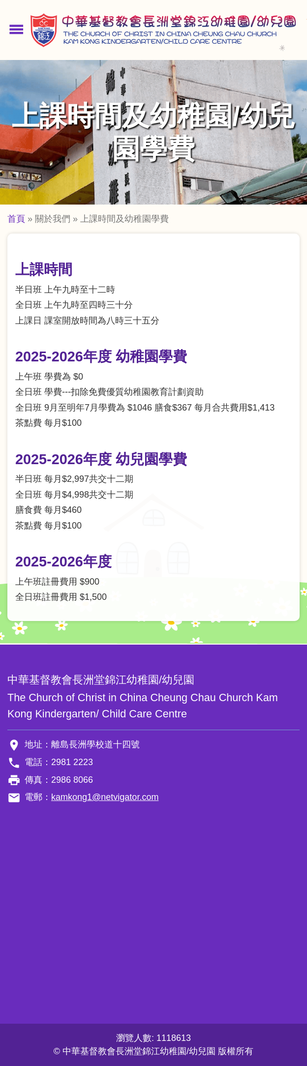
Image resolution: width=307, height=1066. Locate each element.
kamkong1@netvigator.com (104, 797)
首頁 (16, 219)
